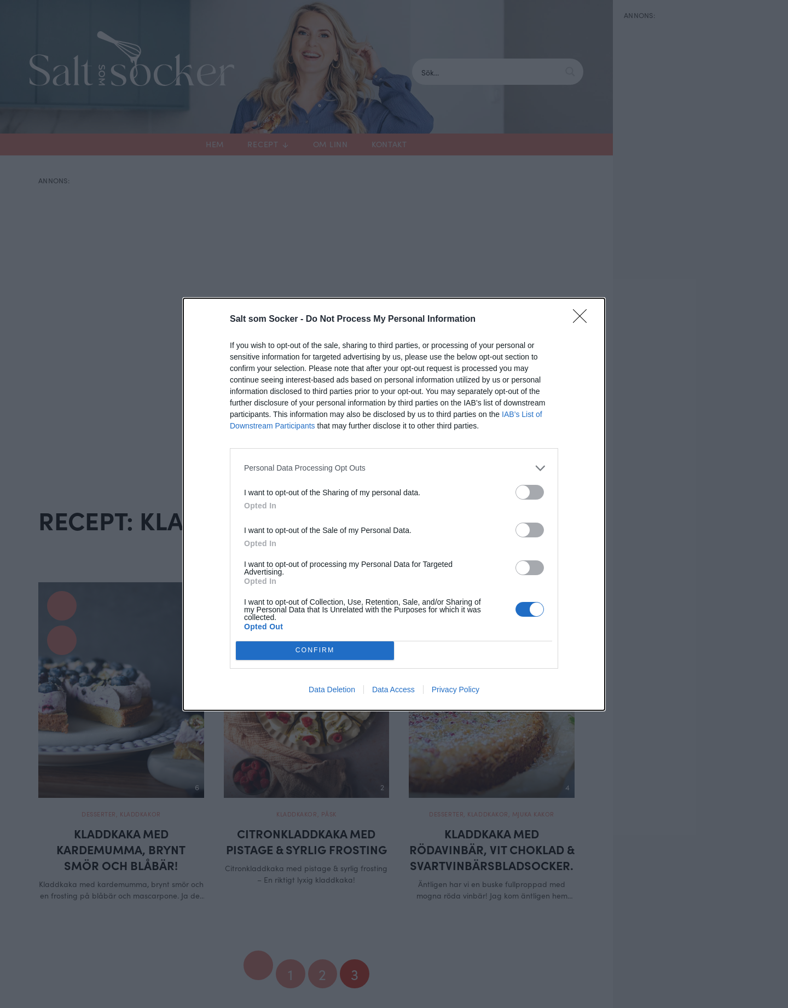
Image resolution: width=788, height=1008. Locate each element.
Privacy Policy (455, 689)
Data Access (393, 689)
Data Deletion (332, 689)
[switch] (529, 492)
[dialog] (394, 504)
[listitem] (394, 468)
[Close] (583, 319)
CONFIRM (314, 650)
